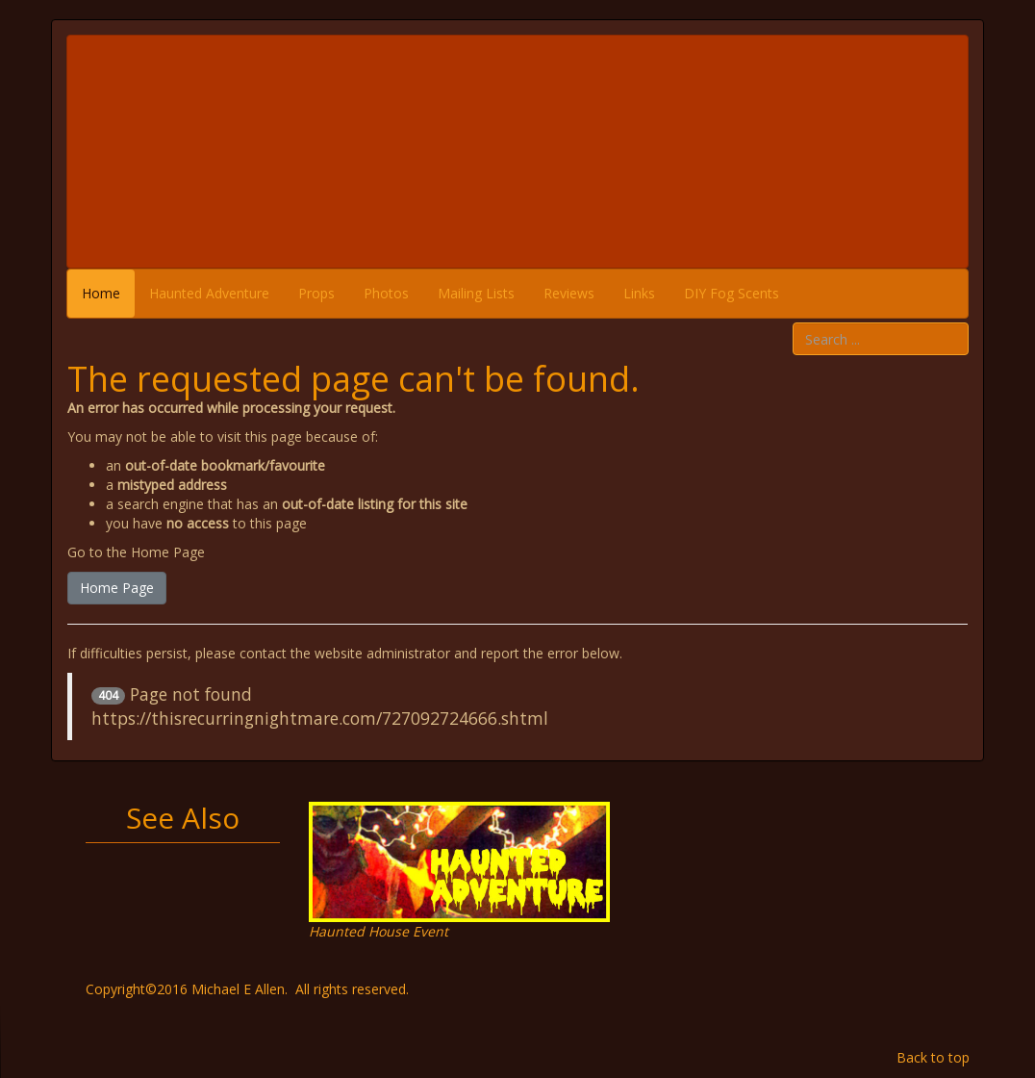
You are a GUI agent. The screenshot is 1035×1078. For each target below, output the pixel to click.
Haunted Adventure (209, 293)
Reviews (568, 293)
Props (316, 293)
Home (101, 293)
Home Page (117, 587)
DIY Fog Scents (731, 293)
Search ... (793, 322)
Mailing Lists (476, 293)
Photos (386, 293)
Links (639, 293)
